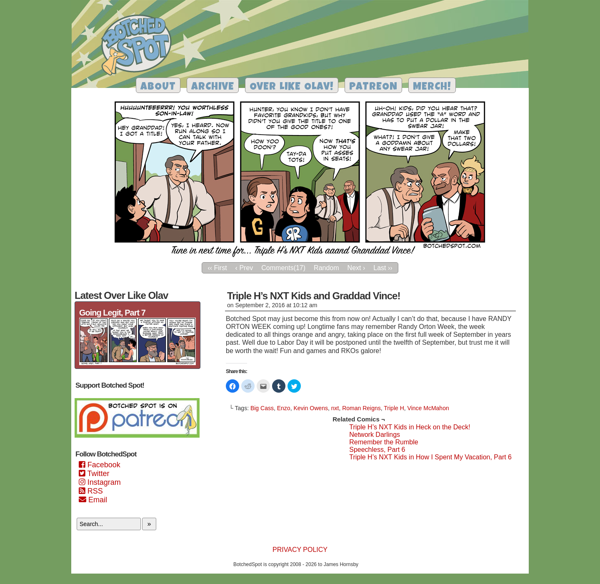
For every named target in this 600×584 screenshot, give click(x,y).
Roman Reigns (361, 408)
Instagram (100, 482)
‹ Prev (244, 267)
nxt (335, 408)
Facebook (99, 465)
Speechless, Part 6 (377, 449)
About (158, 87)
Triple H (394, 408)
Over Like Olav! (292, 87)
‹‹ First (217, 267)
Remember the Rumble (383, 442)
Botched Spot (139, 46)
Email (93, 500)
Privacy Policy (300, 549)
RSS (91, 491)
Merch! (432, 87)
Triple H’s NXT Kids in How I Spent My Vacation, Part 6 (430, 457)
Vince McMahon (428, 408)
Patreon (373, 87)
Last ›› (382, 267)
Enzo (283, 408)
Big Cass (262, 408)
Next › (356, 267)
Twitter (94, 473)
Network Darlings (374, 434)
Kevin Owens (310, 408)
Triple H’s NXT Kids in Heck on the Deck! (409, 427)
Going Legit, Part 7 (112, 312)
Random (326, 267)
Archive (212, 87)
